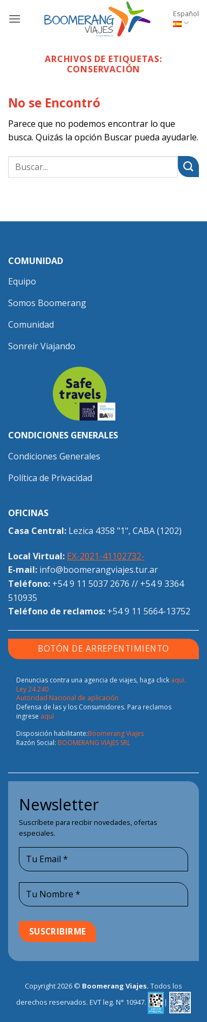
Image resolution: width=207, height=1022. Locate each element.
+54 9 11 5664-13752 (148, 611)
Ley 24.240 (32, 689)
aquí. (178, 680)
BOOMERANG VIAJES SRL (94, 742)
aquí (47, 716)
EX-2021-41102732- (105, 556)
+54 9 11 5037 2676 (90, 584)
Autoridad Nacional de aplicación (67, 697)
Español (186, 18)
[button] (14, 18)
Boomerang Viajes (116, 733)
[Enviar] (188, 166)
